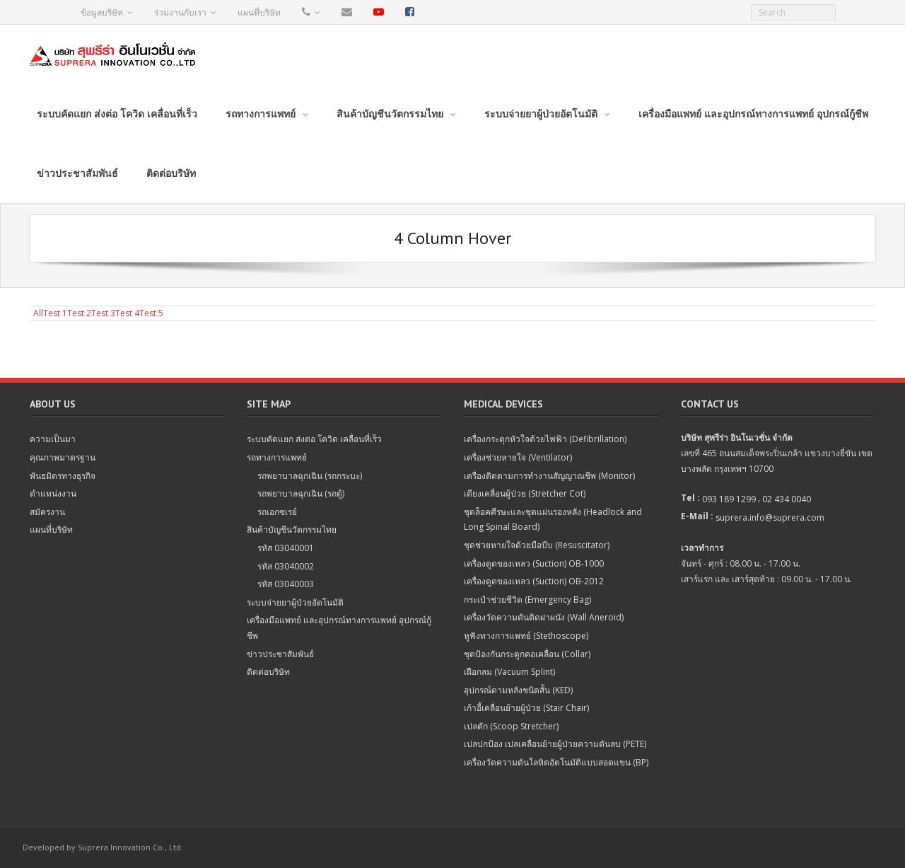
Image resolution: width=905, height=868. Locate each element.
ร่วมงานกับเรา (180, 12)
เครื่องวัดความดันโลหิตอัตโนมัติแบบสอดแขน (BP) (556, 762)
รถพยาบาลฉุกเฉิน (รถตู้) (300, 493)
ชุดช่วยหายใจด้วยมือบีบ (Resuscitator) (536, 545)
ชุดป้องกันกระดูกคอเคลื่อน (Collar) (527, 654)
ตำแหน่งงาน (53, 493)
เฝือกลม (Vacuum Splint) (509, 672)
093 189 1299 (729, 499)
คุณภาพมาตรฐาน (62, 457)
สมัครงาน (47, 512)
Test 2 (79, 313)
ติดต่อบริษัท (268, 672)
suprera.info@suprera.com (770, 517)
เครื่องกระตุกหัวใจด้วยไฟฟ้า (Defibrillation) (545, 439)
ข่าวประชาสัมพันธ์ (280, 654)
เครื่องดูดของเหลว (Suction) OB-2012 (534, 581)
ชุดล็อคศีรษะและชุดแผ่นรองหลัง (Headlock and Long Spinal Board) (553, 519)
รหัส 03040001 (285, 548)
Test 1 (55, 313)
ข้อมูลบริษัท (102, 12)
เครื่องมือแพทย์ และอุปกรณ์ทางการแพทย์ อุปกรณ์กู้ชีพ (339, 628)
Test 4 (127, 313)
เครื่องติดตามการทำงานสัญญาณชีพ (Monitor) (549, 476)
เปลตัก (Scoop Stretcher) (511, 726)
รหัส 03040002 (285, 566)
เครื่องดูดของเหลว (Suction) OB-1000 (534, 563)
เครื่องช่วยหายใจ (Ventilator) (518, 457)
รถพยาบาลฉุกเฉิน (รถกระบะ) (309, 476)
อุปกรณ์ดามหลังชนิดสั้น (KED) (518, 690)
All (38, 313)
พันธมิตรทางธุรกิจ (62, 476)
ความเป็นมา (53, 439)
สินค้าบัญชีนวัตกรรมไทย (292, 529)
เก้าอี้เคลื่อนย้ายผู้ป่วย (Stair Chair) (526, 708)
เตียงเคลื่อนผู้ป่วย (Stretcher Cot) (524, 493)
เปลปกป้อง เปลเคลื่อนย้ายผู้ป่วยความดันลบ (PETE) (555, 744)
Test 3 (103, 313)
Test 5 (151, 313)
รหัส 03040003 (285, 584)
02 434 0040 (786, 499)
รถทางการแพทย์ (277, 457)
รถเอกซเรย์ (277, 512)
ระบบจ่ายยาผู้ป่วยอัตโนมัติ (295, 602)
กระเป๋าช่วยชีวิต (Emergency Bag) (527, 600)
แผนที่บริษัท (259, 12)
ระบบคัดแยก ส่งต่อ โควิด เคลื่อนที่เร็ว (314, 439)
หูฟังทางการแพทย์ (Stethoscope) (526, 636)
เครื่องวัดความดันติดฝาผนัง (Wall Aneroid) (544, 617)
